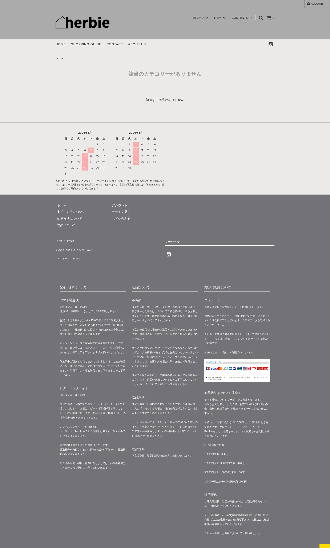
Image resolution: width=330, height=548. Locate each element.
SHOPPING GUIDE (86, 44)
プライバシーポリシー (71, 253)
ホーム (59, 58)
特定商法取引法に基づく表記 (76, 247)
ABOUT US (137, 44)
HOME (61, 44)
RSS (59, 240)
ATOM (69, 240)
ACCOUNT (317, 3)
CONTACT (114, 44)
